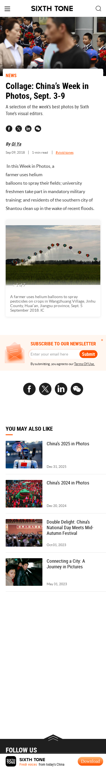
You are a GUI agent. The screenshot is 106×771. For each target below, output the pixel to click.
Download (90, 761)
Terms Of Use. (84, 364)
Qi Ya (16, 144)
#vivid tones (64, 152)
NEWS (11, 75)
